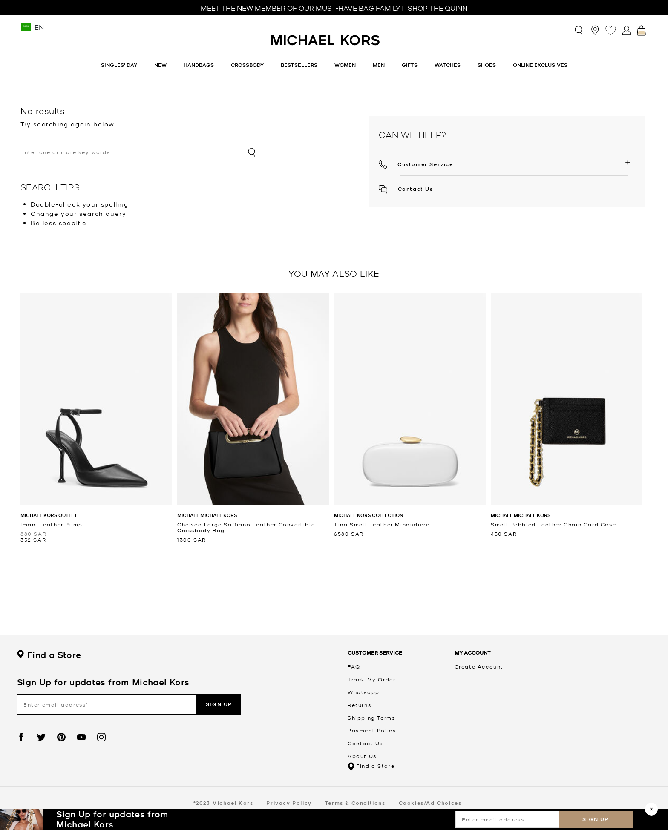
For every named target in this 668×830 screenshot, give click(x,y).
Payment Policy (372, 730)
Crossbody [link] (247, 65)
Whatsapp (364, 692)
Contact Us (406, 188)
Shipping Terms (371, 717)
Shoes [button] (487, 65)
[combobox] (139, 152)
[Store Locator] (595, 30)
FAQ (354, 666)
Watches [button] (448, 65)
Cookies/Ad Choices (430, 803)
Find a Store (49, 655)
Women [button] (345, 65)
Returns (359, 704)
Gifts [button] (410, 65)
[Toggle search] (579, 30)
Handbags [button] (199, 65)
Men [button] (379, 65)
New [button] (160, 65)
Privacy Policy (288, 803)
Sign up (595, 819)
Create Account (479, 666)
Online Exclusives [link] (540, 65)
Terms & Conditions (355, 803)
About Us (362, 755)
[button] (416, 163)
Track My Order (371, 679)
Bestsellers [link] (299, 65)
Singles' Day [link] (119, 65)
